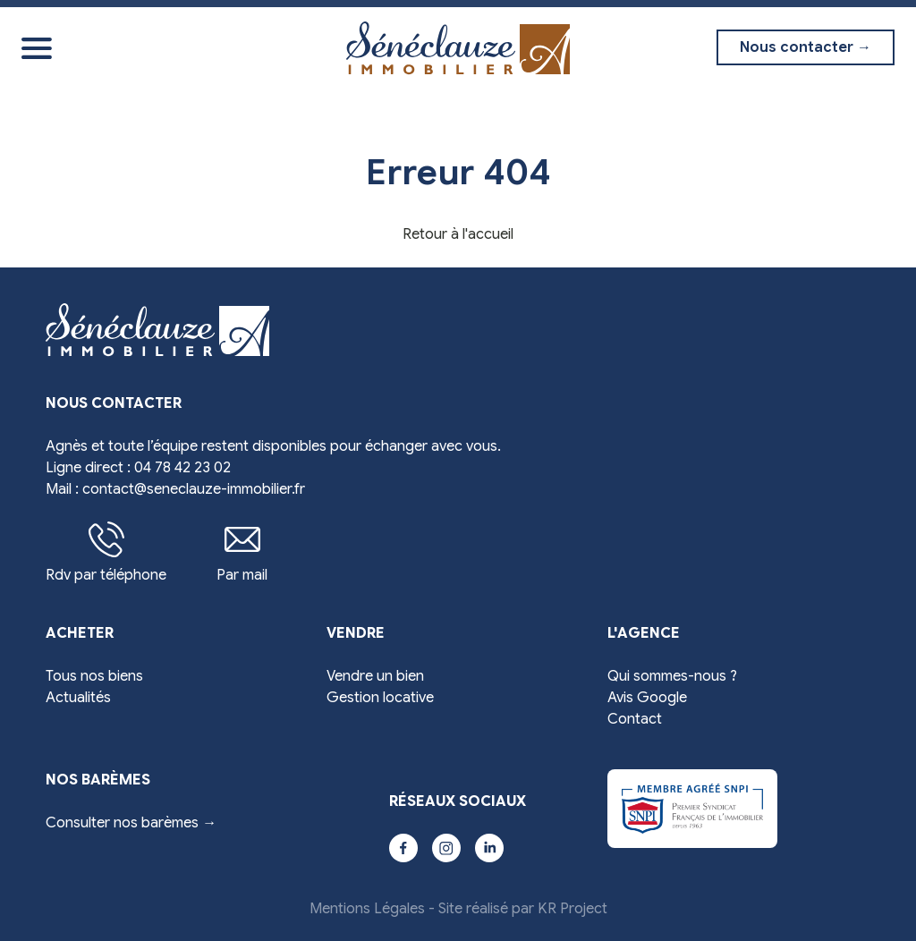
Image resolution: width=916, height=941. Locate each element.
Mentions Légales (367, 909)
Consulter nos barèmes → (131, 823)
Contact (634, 719)
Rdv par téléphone (106, 552)
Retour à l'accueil (458, 234)
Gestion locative (380, 698)
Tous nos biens (94, 676)
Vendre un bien (375, 676)
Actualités (78, 698)
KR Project (572, 909)
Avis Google (647, 698)
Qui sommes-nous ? (672, 676)
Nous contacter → (805, 47)
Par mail (241, 552)
